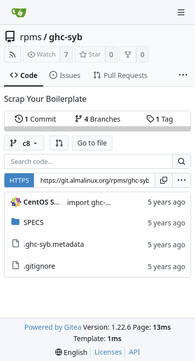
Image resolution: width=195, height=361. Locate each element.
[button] (59, 143)
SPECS (33, 222)
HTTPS (19, 180)
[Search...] (181, 161)
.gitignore (39, 266)
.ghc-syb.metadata (53, 244)
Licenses (108, 352)
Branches (97, 119)
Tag (159, 119)
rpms (31, 37)
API (134, 352)
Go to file (92, 142)
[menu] (181, 180)
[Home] (19, 12)
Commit (35, 119)
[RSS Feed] (12, 54)
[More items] (183, 75)
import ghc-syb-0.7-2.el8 (106, 202)
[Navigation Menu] (181, 12)
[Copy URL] (164, 180)
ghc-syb (66, 37)
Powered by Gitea (53, 327)
